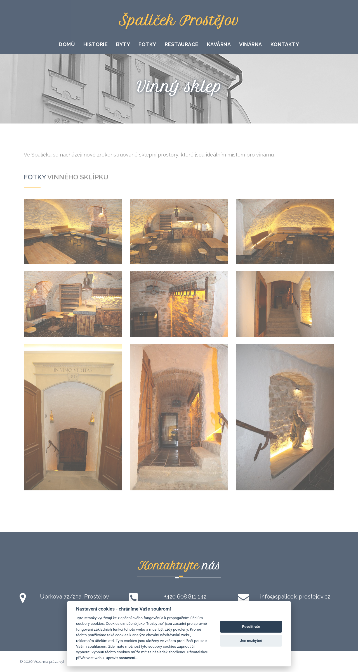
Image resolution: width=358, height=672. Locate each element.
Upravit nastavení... (122, 658)
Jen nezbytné (251, 640)
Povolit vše (251, 626)
